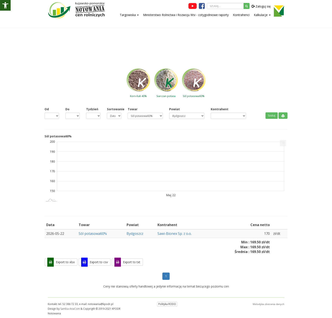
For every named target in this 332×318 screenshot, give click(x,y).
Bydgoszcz (135, 233)
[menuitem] (283, 143)
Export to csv (99, 262)
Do (67, 109)
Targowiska (129, 15)
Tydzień (92, 109)
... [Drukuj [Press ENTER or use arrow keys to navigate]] (283, 142)
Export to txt (131, 262)
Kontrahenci (241, 15)
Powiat (174, 109)
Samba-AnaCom (70, 309)
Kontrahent (219, 109)
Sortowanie (114, 109)
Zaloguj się (261, 6)
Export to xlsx (65, 262)
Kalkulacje (262, 15)
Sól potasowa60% (93, 233)
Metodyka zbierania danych (268, 304)
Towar (132, 109)
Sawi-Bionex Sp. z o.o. (174, 233)
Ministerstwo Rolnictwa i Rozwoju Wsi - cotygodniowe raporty (186, 15)
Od (47, 109)
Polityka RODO (167, 304)
